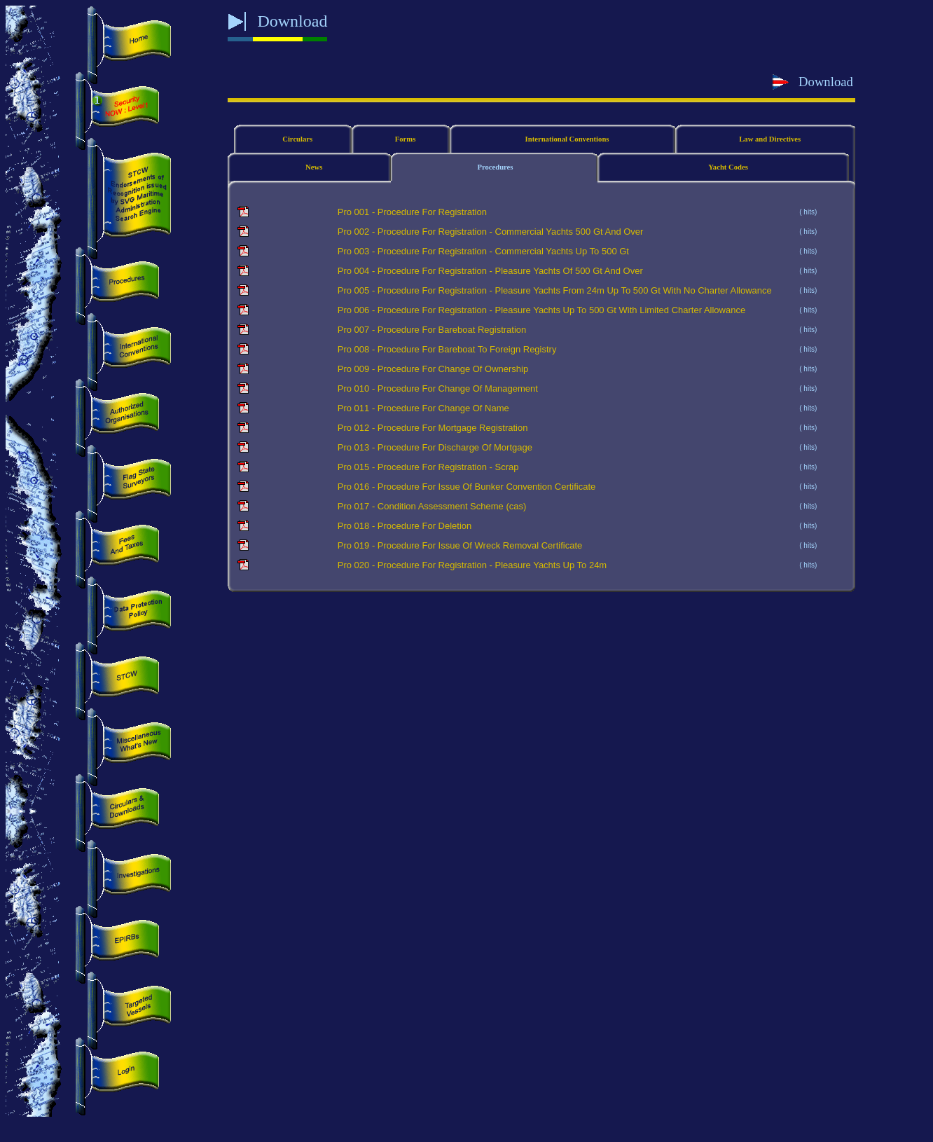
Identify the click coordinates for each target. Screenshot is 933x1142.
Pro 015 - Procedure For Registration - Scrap (428, 467)
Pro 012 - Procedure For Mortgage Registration (433, 427)
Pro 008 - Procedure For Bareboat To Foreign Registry (447, 349)
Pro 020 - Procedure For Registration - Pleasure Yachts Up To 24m (472, 565)
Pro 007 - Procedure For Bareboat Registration (432, 329)
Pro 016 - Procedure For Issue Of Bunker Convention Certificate (467, 486)
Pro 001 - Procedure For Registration (412, 212)
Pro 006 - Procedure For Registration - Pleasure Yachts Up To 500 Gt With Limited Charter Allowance (541, 310)
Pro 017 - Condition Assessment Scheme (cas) (432, 506)
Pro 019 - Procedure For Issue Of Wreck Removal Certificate (460, 545)
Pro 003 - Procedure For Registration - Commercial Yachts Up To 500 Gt (483, 251)
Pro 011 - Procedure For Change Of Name (423, 408)
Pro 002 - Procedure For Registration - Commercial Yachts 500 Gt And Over (491, 231)
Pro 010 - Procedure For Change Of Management (438, 388)
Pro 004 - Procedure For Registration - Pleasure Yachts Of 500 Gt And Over (490, 271)
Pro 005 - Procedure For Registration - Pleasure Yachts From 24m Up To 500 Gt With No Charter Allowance (555, 290)
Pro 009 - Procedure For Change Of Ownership (433, 369)
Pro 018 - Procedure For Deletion (404, 526)
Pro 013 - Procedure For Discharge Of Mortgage (435, 447)
